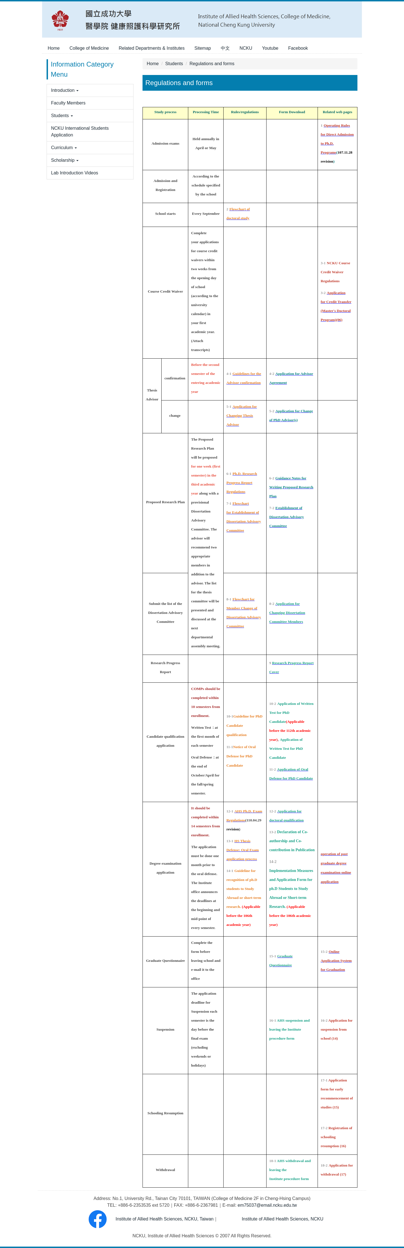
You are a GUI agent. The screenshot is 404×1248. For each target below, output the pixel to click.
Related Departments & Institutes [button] (152, 48)
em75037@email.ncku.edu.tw (267, 1205)
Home (54, 48)
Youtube (270, 48)
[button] (90, 90)
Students (174, 63)
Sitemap (202, 48)
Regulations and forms (212, 63)
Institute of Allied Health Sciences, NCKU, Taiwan (147, 1219)
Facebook (298, 48)
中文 (225, 48)
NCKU (246, 48)
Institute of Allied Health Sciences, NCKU (281, 1219)
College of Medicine (89, 48)
